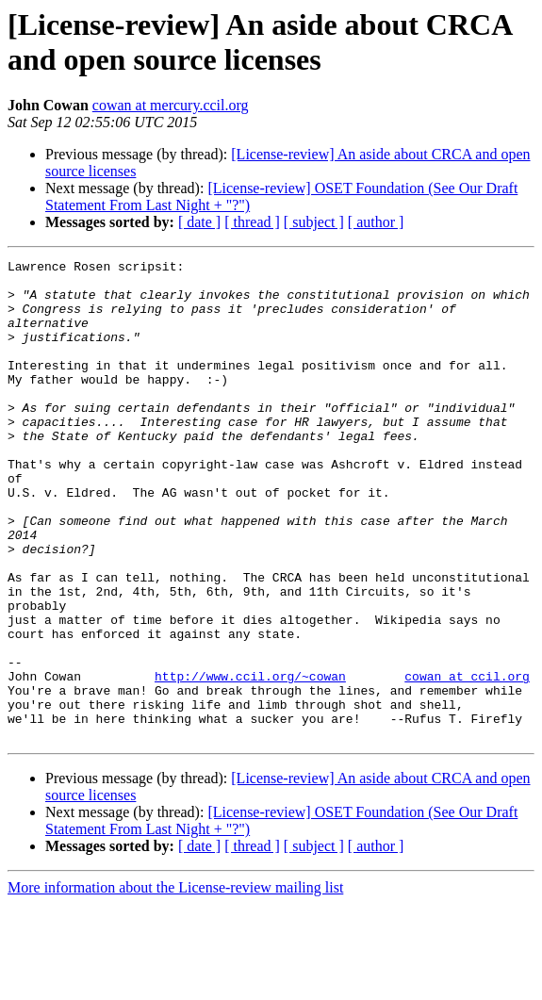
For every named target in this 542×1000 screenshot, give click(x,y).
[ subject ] (314, 222)
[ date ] (199, 222)
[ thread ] (252, 222)
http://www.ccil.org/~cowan (250, 760)
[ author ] (376, 222)
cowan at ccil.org (467, 760)
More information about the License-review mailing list (175, 983)
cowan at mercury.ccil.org (170, 105)
